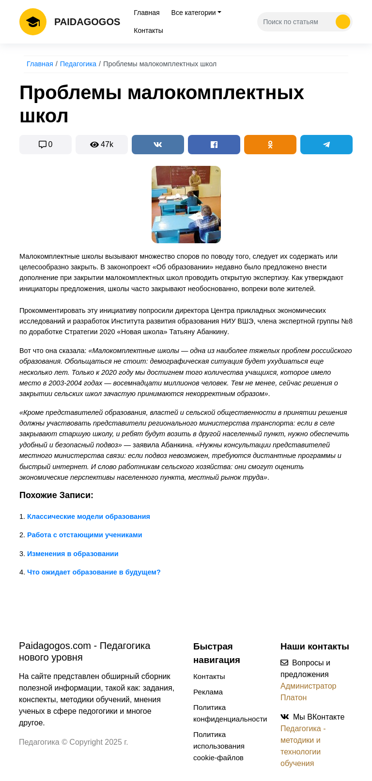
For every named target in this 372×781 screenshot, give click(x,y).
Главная (146, 12)
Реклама (208, 692)
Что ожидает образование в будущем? (94, 572)
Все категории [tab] (193, 12)
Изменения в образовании (73, 554)
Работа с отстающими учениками (84, 535)
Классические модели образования (88, 516)
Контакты (148, 30)
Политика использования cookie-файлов (219, 746)
